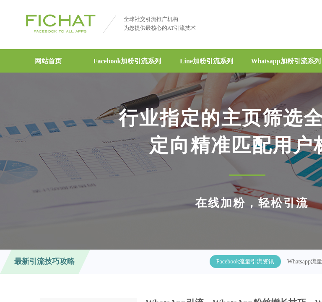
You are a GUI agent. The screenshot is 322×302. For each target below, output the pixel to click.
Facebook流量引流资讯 (245, 261)
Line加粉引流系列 (206, 61)
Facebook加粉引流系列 (127, 61)
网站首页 (48, 61)
